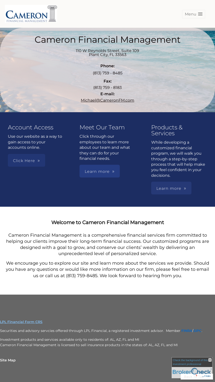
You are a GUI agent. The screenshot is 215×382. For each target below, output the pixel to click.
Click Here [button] (24, 160)
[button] (193, 14)
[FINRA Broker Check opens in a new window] (192, 367)
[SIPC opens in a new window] (197, 330)
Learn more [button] (97, 171)
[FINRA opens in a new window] (186, 330)
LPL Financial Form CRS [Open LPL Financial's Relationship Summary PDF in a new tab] (21, 322)
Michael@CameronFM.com (107, 100)
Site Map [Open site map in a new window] (8, 360)
